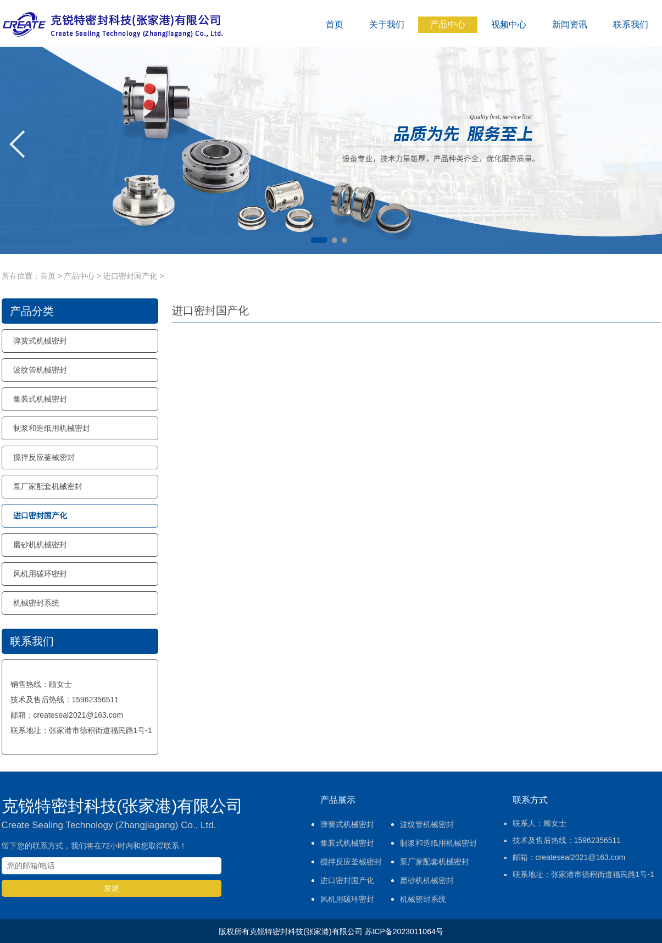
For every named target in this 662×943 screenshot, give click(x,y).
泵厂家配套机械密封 (47, 486)
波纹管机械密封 (40, 369)
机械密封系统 (36, 602)
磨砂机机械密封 (40, 544)
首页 (334, 24)
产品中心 (447, 24)
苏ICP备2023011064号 (404, 931)
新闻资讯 (569, 24)
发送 (111, 888)
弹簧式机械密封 (40, 340)
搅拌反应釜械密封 (44, 457)
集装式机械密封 (40, 399)
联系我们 (630, 24)
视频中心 (508, 24)
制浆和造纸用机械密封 (51, 428)
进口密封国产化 (130, 275)
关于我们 (386, 24)
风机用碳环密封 (40, 573)
